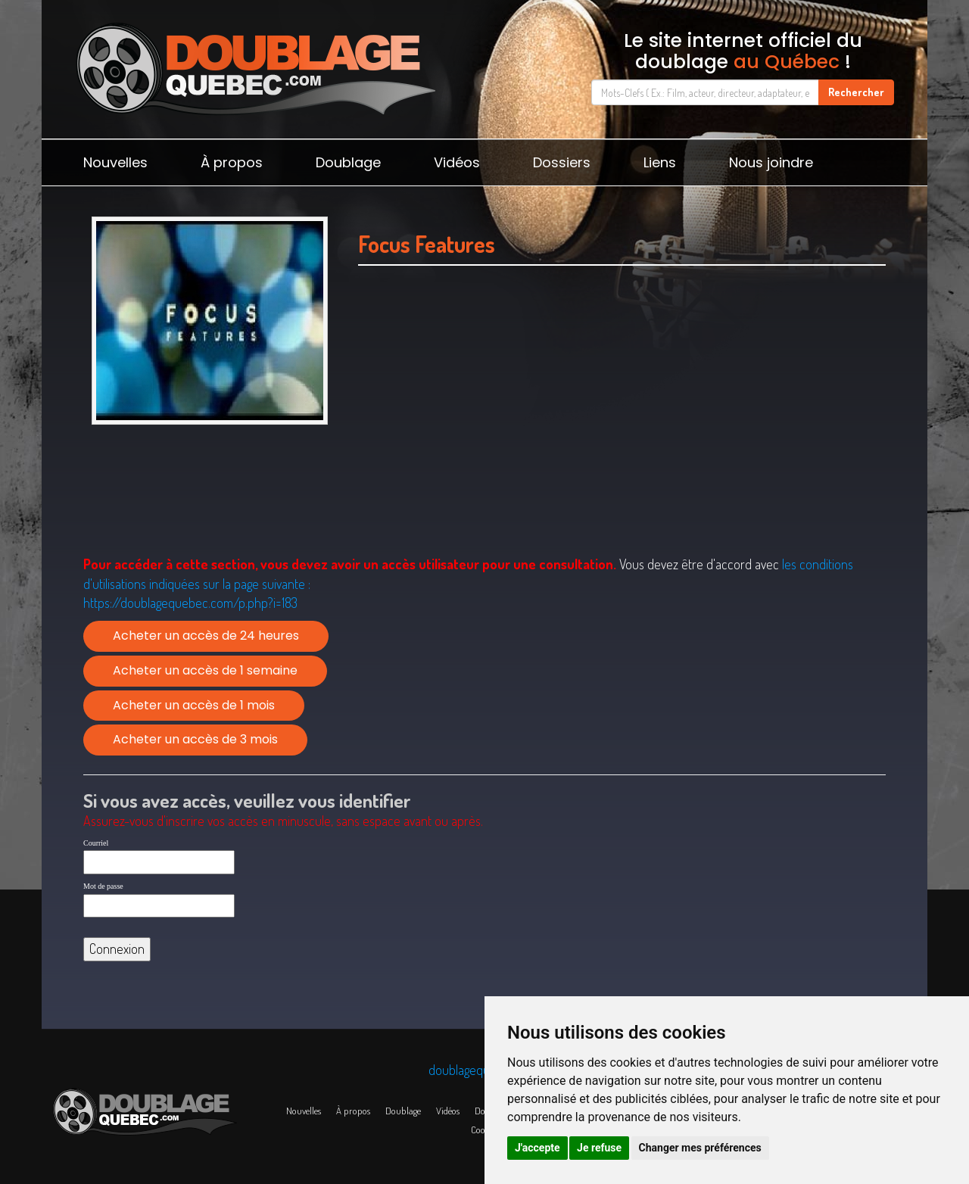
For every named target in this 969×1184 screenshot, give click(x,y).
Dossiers (561, 162)
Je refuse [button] (599, 1148)
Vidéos (457, 162)
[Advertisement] (622, 410)
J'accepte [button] (537, 1148)
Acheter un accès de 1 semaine (205, 670)
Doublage (348, 162)
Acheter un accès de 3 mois (195, 739)
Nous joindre (771, 162)
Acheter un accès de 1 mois (194, 705)
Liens (659, 162)
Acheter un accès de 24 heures (206, 635)
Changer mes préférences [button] (700, 1148)
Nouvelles (115, 162)
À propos (232, 162)
